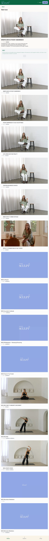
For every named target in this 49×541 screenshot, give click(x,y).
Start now (4, 10)
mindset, (7, 469)
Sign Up (45, 2)
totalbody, (8, 438)
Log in (39, 2)
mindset (7, 92)
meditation (7, 281)
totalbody (11, 469)
